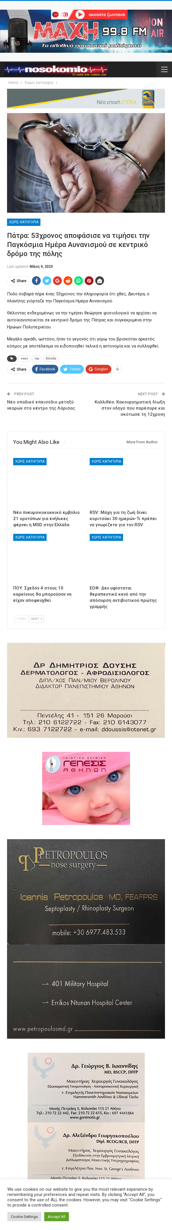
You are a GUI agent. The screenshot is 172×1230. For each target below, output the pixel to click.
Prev (20, 619)
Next (36, 619)
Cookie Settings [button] (24, 1216)
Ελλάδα (51, 358)
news (24, 358)
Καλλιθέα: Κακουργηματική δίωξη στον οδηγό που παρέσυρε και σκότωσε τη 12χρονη (130, 408)
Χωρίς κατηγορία (23, 222)
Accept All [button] (56, 1216)
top (37, 358)
